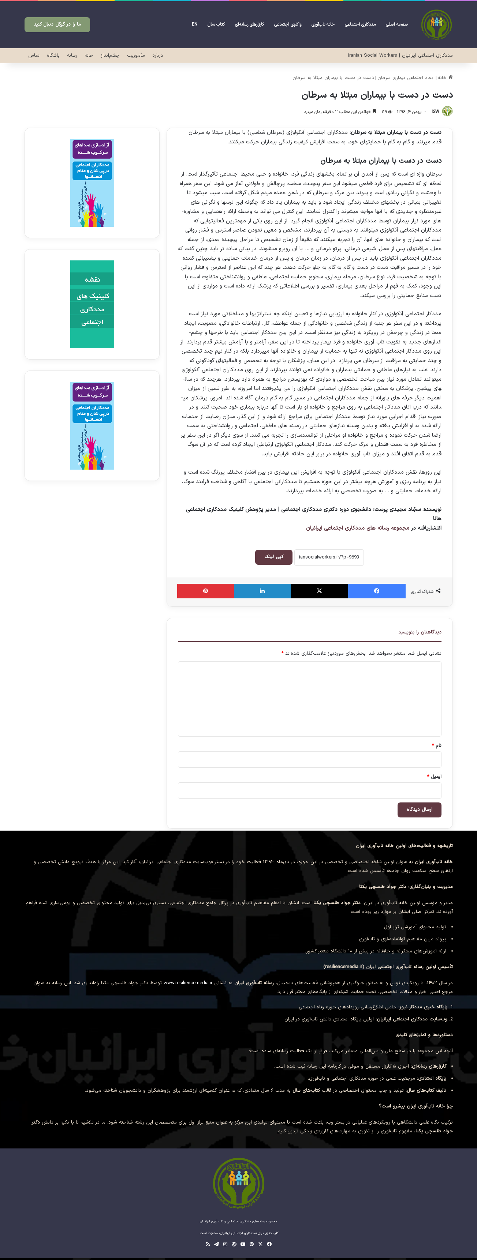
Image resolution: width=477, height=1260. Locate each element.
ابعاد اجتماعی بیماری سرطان (406, 78)
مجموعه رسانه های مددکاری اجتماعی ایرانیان (357, 528)
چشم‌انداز (110, 55)
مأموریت (136, 55)
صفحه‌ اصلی (397, 24)
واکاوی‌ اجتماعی (287, 24)
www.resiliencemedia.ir (188, 983)
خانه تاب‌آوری (323, 24)
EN (194, 24)
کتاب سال (216, 24)
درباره (157, 55)
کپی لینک (273, 557)
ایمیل (434, 777)
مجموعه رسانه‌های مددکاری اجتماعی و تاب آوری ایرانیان (238, 1221)
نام (436, 745)
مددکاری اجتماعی (360, 24)
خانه (89, 55)
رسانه (72, 55)
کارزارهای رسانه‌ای (249, 24)
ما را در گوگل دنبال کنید (57, 24)
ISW (435, 112)
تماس (34, 55)
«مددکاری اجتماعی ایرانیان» (238, 1233)
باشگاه (53, 55)
